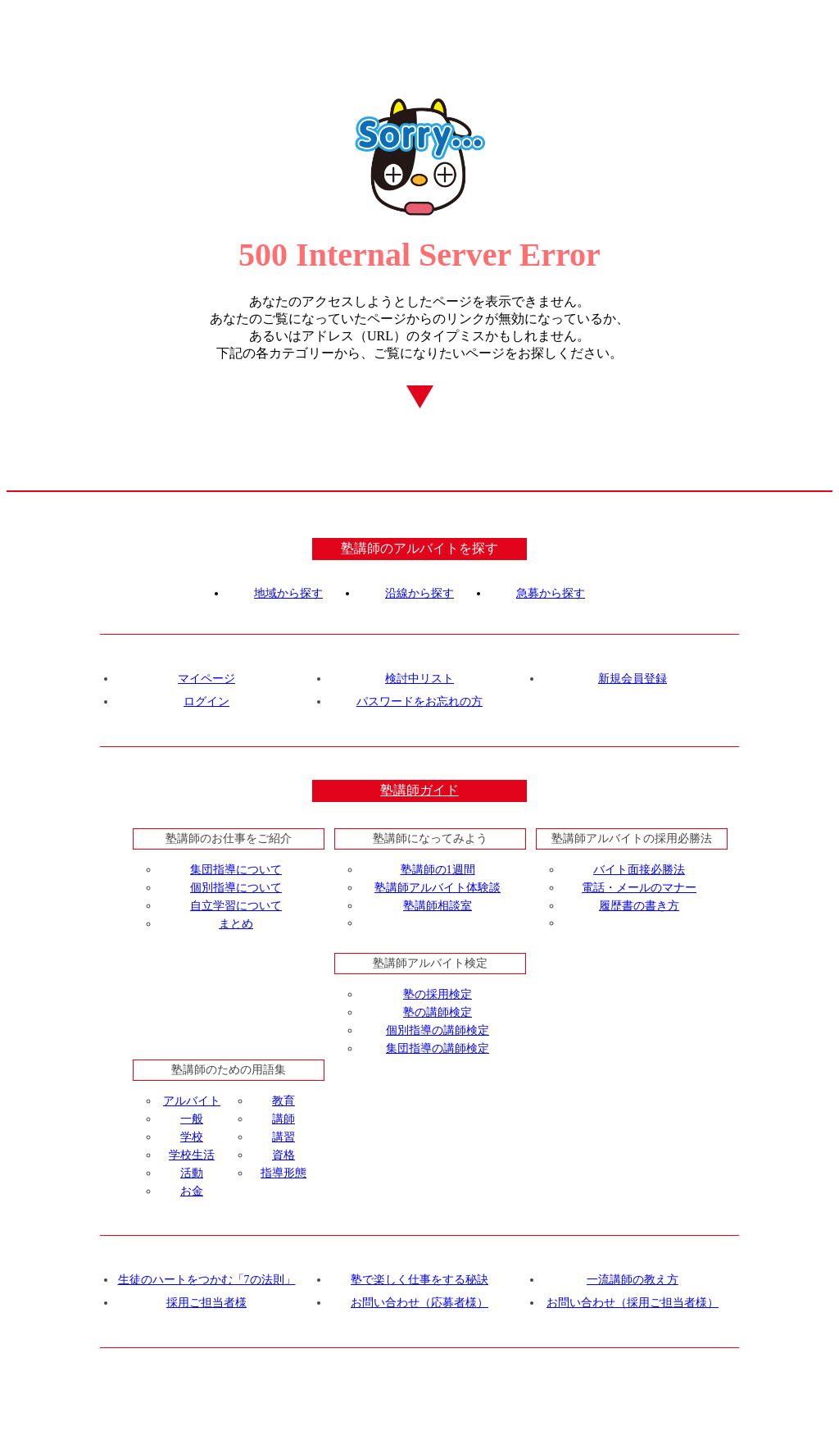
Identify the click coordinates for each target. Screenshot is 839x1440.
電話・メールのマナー (639, 888)
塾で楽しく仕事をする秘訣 (419, 1280)
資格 (283, 1155)
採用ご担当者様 (206, 1302)
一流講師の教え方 (632, 1280)
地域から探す (288, 593)
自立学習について (236, 906)
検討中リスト (419, 678)
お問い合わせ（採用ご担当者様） (632, 1302)
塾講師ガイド (419, 790)
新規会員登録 (632, 678)
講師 (283, 1119)
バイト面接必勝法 (639, 870)
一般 (191, 1119)
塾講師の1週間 (438, 870)
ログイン (206, 701)
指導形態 (283, 1173)
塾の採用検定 (437, 994)
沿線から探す (419, 593)
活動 (191, 1173)
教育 (283, 1101)
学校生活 (192, 1155)
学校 (191, 1137)
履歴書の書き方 (639, 906)
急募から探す (550, 593)
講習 (283, 1137)
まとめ (236, 924)
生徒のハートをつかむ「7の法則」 (207, 1280)
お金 (191, 1191)
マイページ (206, 678)
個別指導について (236, 888)
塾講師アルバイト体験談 (437, 888)
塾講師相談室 (437, 906)
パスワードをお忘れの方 (419, 701)
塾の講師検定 (437, 1012)
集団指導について (236, 870)
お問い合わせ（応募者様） (419, 1302)
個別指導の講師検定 (437, 1030)
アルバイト (191, 1101)
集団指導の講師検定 (437, 1048)
